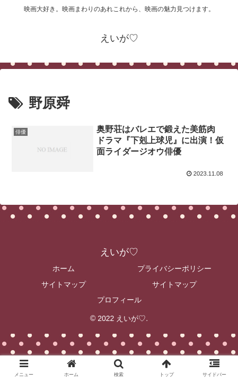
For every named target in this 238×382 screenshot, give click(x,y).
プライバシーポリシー (174, 268)
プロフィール (119, 300)
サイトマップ (63, 284)
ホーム (63, 268)
